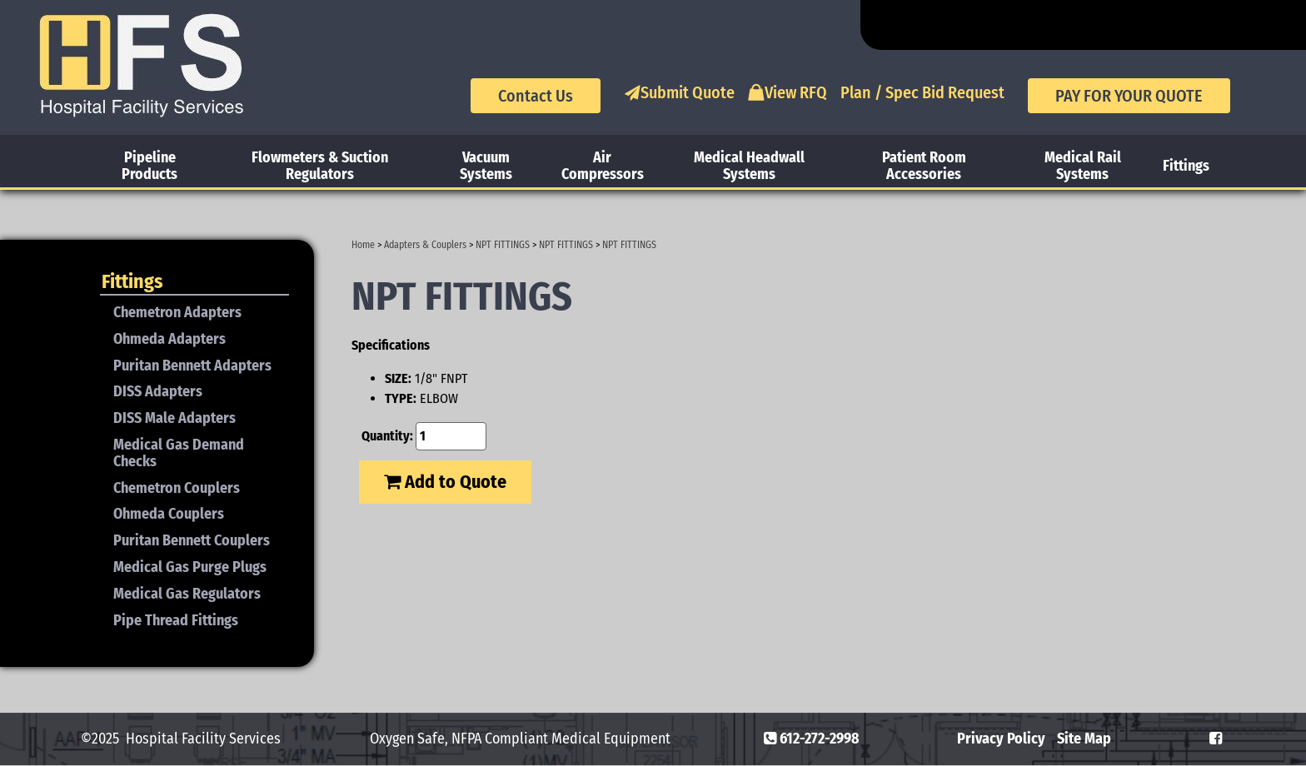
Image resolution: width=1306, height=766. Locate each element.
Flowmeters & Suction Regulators (320, 165)
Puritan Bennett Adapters (192, 365)
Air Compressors (602, 165)
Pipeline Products (149, 165)
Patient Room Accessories (924, 165)
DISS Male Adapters (174, 418)
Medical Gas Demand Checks (178, 452)
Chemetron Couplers (176, 488)
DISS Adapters (157, 391)
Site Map (1084, 738)
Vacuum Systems (486, 165)
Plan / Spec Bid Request (922, 92)
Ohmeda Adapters (169, 339)
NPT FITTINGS (503, 245)
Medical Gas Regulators (187, 593)
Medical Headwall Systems (749, 165)
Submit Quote (679, 92)
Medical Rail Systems (1082, 165)
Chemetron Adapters (177, 312)
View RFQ (787, 92)
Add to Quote (445, 481)
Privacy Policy (1001, 738)
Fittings (1186, 166)
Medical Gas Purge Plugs (190, 567)
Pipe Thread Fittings (175, 620)
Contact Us (535, 96)
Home (363, 245)
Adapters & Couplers (425, 245)
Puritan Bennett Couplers (191, 540)
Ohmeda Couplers (168, 514)
